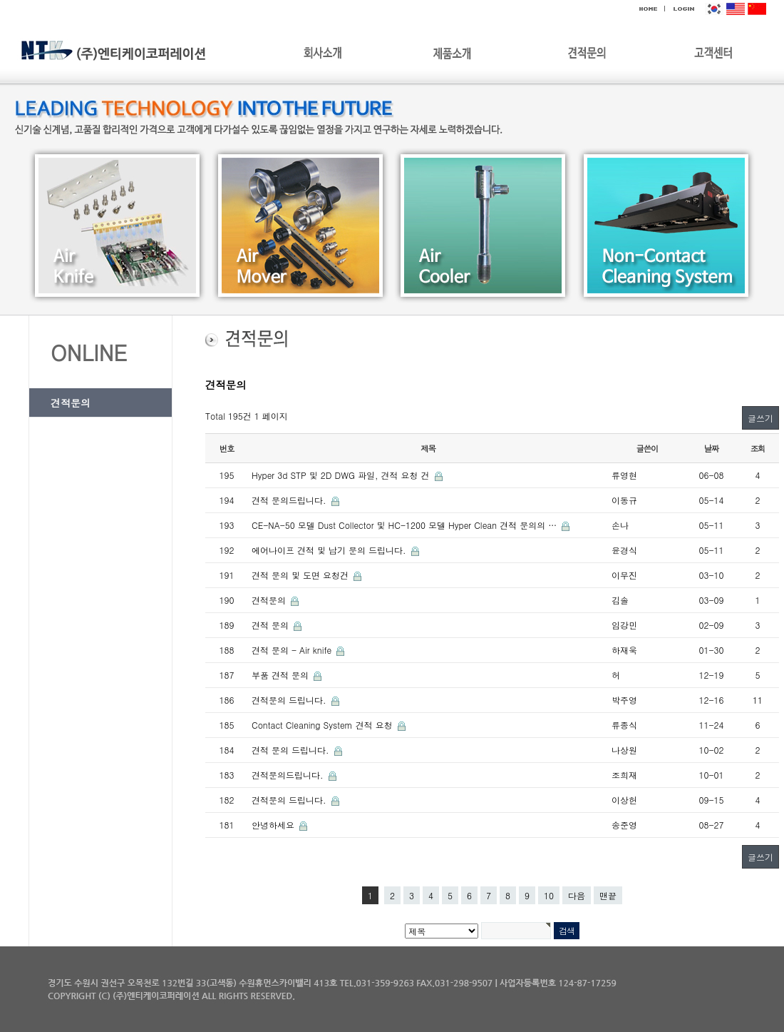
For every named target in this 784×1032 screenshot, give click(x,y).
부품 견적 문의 (281, 675)
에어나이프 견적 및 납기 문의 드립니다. (330, 550)
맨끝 (608, 895)
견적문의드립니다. (289, 775)
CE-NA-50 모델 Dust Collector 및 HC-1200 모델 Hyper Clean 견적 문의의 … (405, 525)
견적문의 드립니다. (290, 700)
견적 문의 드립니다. (292, 750)
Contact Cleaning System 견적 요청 (324, 725)
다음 (576, 895)
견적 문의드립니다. (290, 500)
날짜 (711, 448)
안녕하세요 (274, 825)
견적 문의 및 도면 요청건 (301, 575)
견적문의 (71, 402)
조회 (758, 448)
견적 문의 (272, 625)
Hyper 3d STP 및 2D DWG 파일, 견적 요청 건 (342, 475)
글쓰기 (760, 418)
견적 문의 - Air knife (293, 650)
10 (549, 895)
